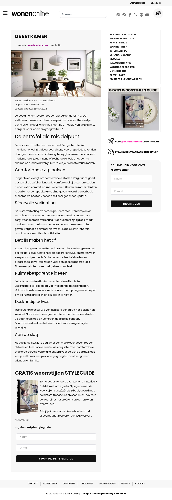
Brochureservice (137, 2)
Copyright (69, 483)
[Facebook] (130, 15)
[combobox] (83, 14)
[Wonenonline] (30, 13)
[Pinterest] (142, 15)
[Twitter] (136, 15)
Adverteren (50, 483)
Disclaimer (86, 483)
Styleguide (156, 2)
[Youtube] (147, 15)
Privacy (125, 483)
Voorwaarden (107, 483)
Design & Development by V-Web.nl (103, 493)
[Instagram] (118, 15)
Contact (33, 483)
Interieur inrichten (38, 45)
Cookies (140, 483)
